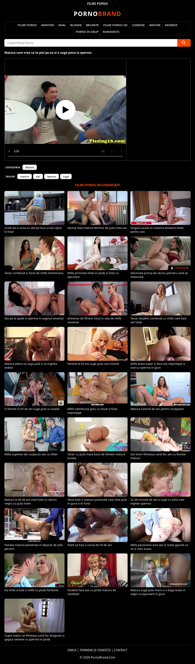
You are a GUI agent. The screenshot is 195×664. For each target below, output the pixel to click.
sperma (51, 176)
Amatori (47, 25)
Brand (97, 14)
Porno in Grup (87, 32)
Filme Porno (27, 25)
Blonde (76, 25)
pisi (38, 176)
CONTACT (120, 650)
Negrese (171, 25)
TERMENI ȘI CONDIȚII (95, 650)
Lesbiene (138, 25)
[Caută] (184, 43)
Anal (62, 25)
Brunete (92, 25)
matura (24, 176)
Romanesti (111, 32)
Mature (155, 25)
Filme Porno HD (115, 25)
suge (66, 176)
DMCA (72, 650)
